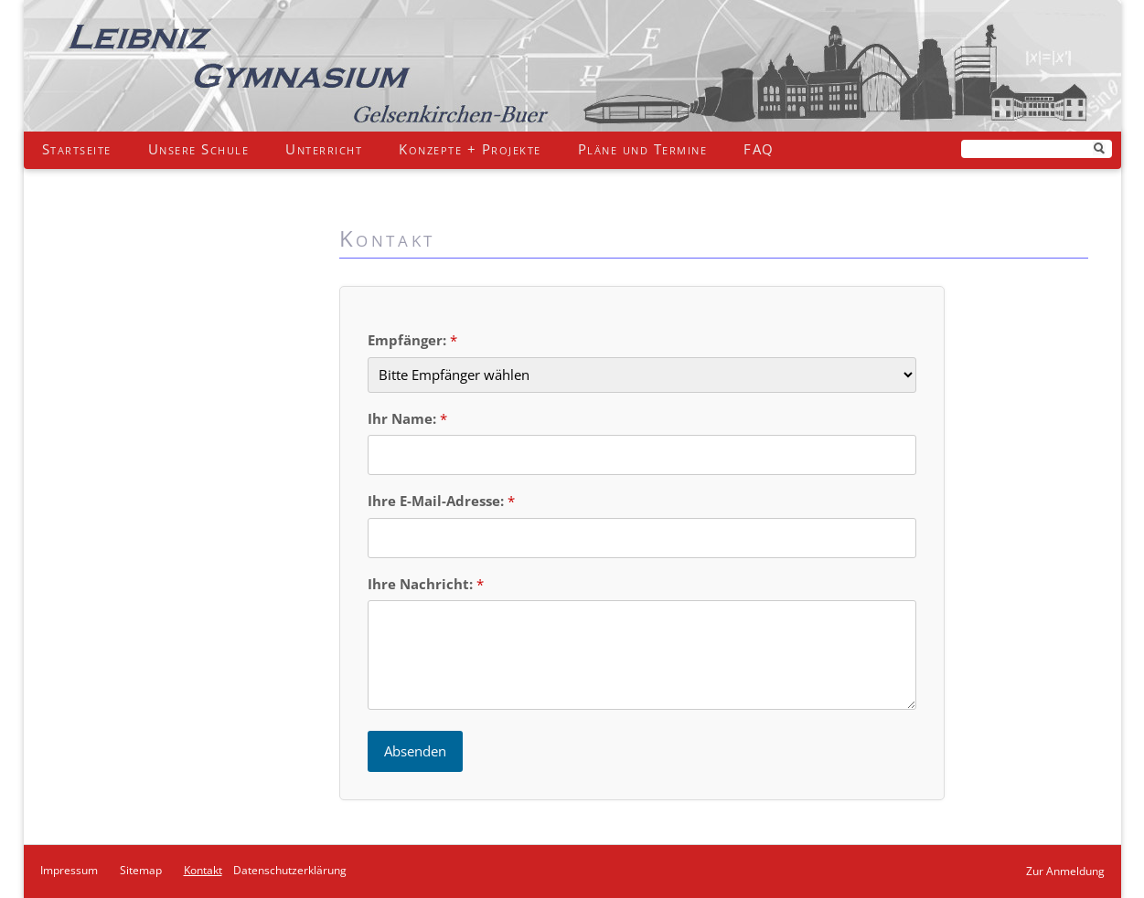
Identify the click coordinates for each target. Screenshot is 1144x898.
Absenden (415, 751)
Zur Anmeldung (1065, 871)
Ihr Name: (404, 418)
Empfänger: (409, 340)
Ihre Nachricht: (422, 584)
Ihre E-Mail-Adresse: (438, 500)
